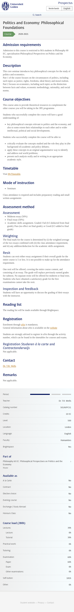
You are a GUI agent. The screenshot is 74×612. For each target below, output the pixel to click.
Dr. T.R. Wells (9, 366)
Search (38, 15)
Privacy (41, 602)
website (53, 328)
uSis (23, 324)
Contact (50, 602)
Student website (27, 602)
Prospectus (65, 3)
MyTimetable (14, 174)
